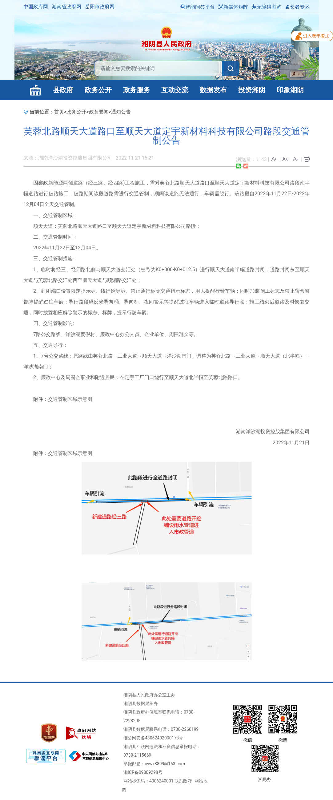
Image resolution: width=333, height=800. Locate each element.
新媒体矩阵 (233, 7)
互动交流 (174, 90)
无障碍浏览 (266, 7)
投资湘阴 (251, 90)
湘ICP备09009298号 (142, 772)
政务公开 (98, 90)
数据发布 (213, 90)
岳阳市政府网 (99, 7)
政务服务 (136, 90)
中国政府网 (35, 7)
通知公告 (121, 112)
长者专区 (297, 7)
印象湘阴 (290, 90)
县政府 (63, 90)
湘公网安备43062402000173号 (153, 737)
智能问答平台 (197, 7)
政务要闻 (99, 112)
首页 (59, 112)
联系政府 (183, 780)
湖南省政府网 (66, 7)
